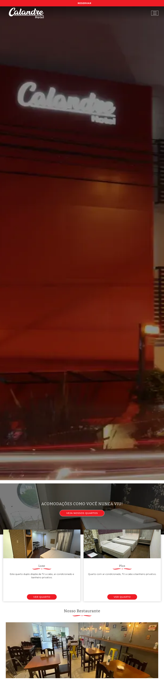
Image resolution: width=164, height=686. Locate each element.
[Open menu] (154, 13)
